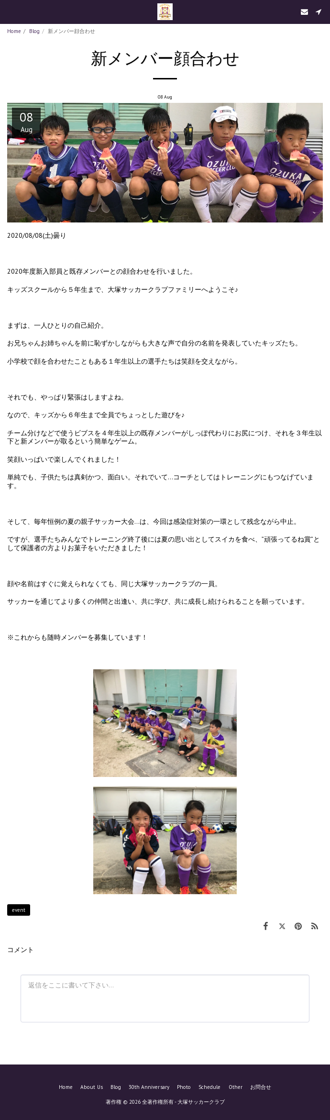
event (18, 910)
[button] (10, 11)
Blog (34, 31)
